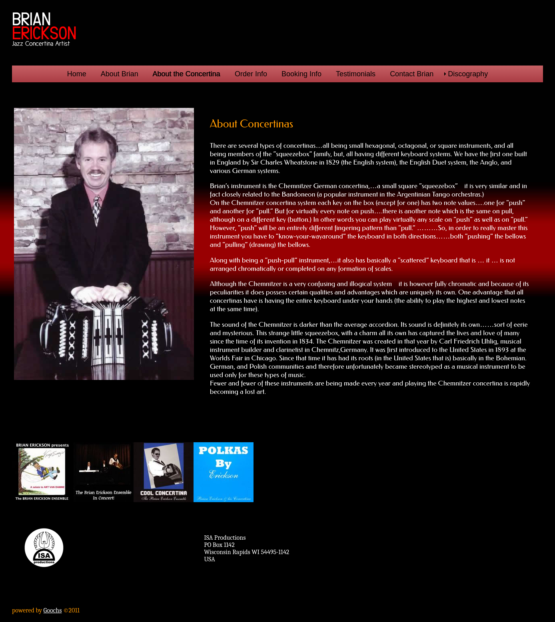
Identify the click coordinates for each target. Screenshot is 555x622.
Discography (468, 74)
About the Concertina (186, 74)
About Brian (119, 74)
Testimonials (355, 74)
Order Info (251, 74)
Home (76, 74)
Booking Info (301, 74)
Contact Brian (411, 74)
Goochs (53, 610)
